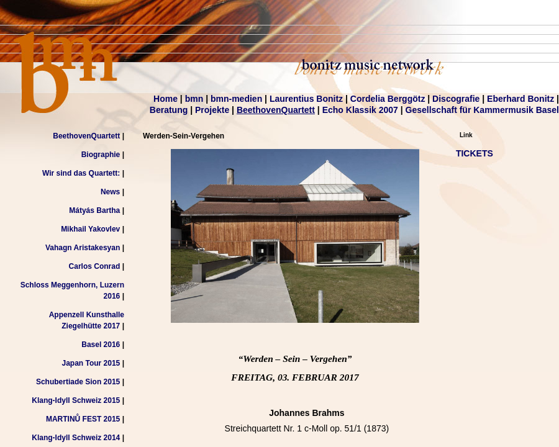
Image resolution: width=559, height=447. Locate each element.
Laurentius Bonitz (306, 99)
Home (165, 99)
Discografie (455, 99)
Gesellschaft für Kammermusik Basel (482, 110)
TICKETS (474, 153)
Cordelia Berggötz (387, 99)
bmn (194, 99)
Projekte (212, 110)
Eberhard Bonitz (520, 99)
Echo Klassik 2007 (360, 110)
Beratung (169, 110)
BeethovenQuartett (276, 110)
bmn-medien (236, 99)
